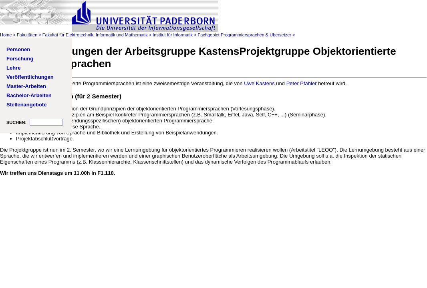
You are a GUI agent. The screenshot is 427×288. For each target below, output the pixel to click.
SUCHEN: (16, 122)
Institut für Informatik (173, 34)
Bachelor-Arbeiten (29, 95)
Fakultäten (27, 34)
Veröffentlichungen (30, 77)
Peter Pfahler (301, 83)
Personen (18, 49)
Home (6, 34)
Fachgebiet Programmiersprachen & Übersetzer (244, 34)
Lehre (13, 68)
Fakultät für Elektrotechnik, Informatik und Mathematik (95, 34)
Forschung (19, 59)
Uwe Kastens (259, 83)
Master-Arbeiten (26, 86)
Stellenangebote (26, 105)
